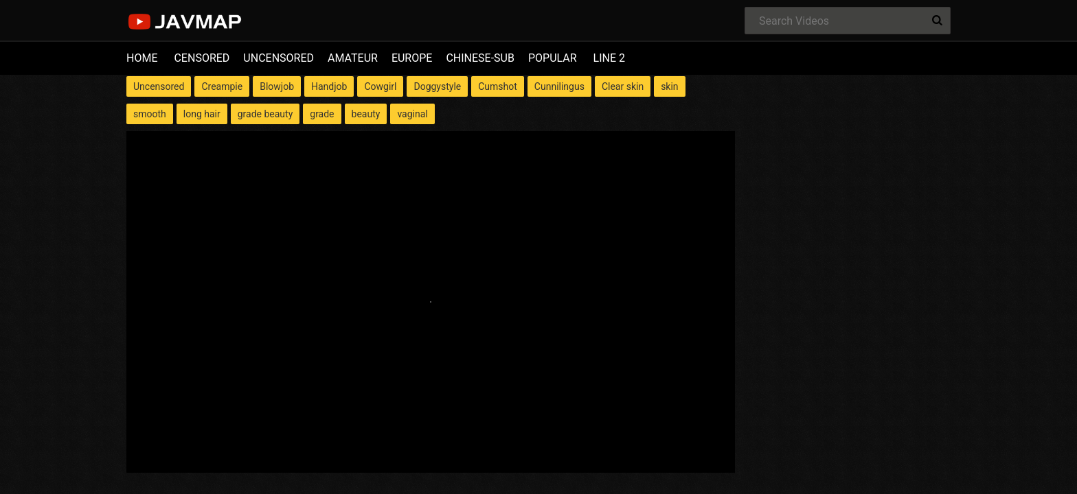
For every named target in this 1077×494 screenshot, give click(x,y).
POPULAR (552, 57)
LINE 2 (609, 57)
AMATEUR (353, 57)
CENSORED (201, 57)
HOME (141, 57)
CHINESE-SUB (480, 57)
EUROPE (412, 57)
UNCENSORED (278, 57)
